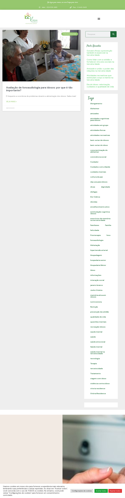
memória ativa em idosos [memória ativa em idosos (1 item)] (98, 296)
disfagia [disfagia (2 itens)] (93, 192)
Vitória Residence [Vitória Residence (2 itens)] (98, 393)
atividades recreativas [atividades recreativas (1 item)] (100, 135)
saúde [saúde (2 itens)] (93, 337)
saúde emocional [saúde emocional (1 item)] (97, 342)
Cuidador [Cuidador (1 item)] (94, 162)
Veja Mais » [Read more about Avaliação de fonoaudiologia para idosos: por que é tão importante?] (11, 101)
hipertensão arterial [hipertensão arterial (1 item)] (99, 250)
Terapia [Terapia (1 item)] (93, 363)
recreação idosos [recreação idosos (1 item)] (97, 327)
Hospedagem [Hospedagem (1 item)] (96, 255)
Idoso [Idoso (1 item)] (92, 270)
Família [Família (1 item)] (108, 225)
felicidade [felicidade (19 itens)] (94, 230)
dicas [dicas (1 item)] (92, 187)
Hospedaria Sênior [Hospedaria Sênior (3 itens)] (98, 265)
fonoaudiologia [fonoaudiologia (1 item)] (96, 240)
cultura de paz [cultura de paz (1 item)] (96, 177)
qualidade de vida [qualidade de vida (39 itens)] (98, 317)
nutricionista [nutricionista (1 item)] (96, 302)
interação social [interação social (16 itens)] (97, 280)
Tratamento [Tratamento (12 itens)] (95, 373)
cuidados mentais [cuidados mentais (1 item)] (98, 172)
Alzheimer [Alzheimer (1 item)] (94, 108)
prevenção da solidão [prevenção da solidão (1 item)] (99, 312)
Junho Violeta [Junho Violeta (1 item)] (96, 290)
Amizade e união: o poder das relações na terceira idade (100, 69)
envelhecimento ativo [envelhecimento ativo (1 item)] (99, 207)
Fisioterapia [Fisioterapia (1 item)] (95, 235)
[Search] (113, 34)
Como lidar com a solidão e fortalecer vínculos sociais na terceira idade (100, 61)
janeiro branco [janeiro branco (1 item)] (96, 285)
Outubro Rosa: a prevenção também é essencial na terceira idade (99, 52)
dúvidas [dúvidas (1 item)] (93, 202)
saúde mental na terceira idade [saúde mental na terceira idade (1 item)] (97, 353)
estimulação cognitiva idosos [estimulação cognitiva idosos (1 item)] (100, 213)
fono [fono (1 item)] (108, 235)
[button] (99, 19)
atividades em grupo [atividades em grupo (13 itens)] (99, 125)
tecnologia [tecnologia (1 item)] (95, 358)
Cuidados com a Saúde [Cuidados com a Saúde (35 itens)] (100, 167)
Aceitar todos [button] (101, 491)
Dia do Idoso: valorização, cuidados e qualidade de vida (100, 85)
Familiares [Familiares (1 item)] (94, 225)
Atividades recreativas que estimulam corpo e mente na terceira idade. (100, 77)
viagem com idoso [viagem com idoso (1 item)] (98, 378)
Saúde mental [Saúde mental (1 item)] (96, 347)
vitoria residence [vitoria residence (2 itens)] (97, 388)
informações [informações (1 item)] (95, 275)
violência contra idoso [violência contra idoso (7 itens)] (100, 383)
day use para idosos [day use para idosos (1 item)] (98, 182)
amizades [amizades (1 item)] (94, 113)
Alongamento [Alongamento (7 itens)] (96, 103)
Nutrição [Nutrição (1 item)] (94, 307)
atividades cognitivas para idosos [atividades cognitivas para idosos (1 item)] (99, 119)
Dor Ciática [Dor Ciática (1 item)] (95, 197)
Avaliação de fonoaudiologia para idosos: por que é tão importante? (39, 89)
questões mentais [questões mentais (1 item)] (98, 322)
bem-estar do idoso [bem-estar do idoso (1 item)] (99, 145)
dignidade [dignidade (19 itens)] (105, 187)
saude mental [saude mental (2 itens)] (96, 332)
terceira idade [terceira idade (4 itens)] (96, 368)
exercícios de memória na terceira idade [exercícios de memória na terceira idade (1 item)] (100, 219)
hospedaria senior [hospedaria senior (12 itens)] (98, 260)
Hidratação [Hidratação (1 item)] (95, 245)
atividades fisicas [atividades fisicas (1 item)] (97, 130)
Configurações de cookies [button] (82, 491)
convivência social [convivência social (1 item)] (98, 157)
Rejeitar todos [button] (115, 491)
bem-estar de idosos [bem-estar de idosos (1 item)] (99, 140)
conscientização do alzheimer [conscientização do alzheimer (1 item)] (99, 151)
